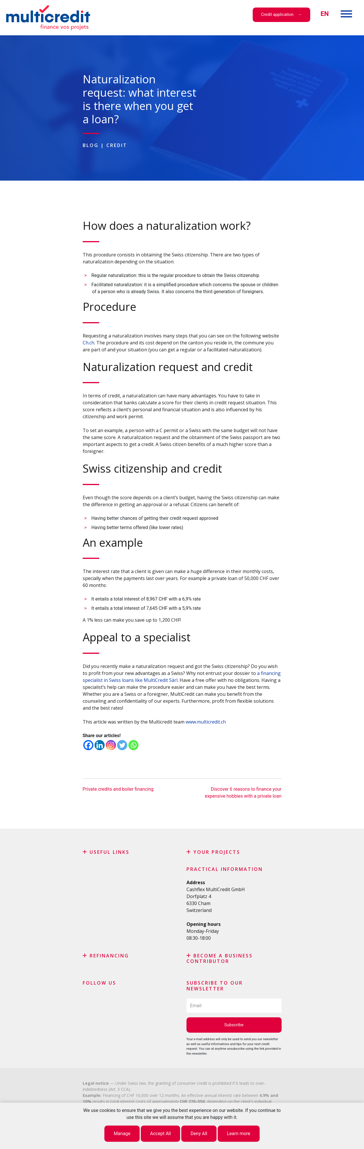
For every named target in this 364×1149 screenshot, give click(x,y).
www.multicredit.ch (206, 722)
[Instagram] (111, 745)
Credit (116, 145)
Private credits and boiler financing (118, 789)
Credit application (277, 14)
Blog (91, 145)
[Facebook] (88, 745)
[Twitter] (122, 745)
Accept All (160, 1133)
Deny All (199, 1133)
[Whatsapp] (133, 745)
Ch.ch (88, 342)
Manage (122, 1133)
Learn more (238, 1133)
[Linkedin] (100, 745)
